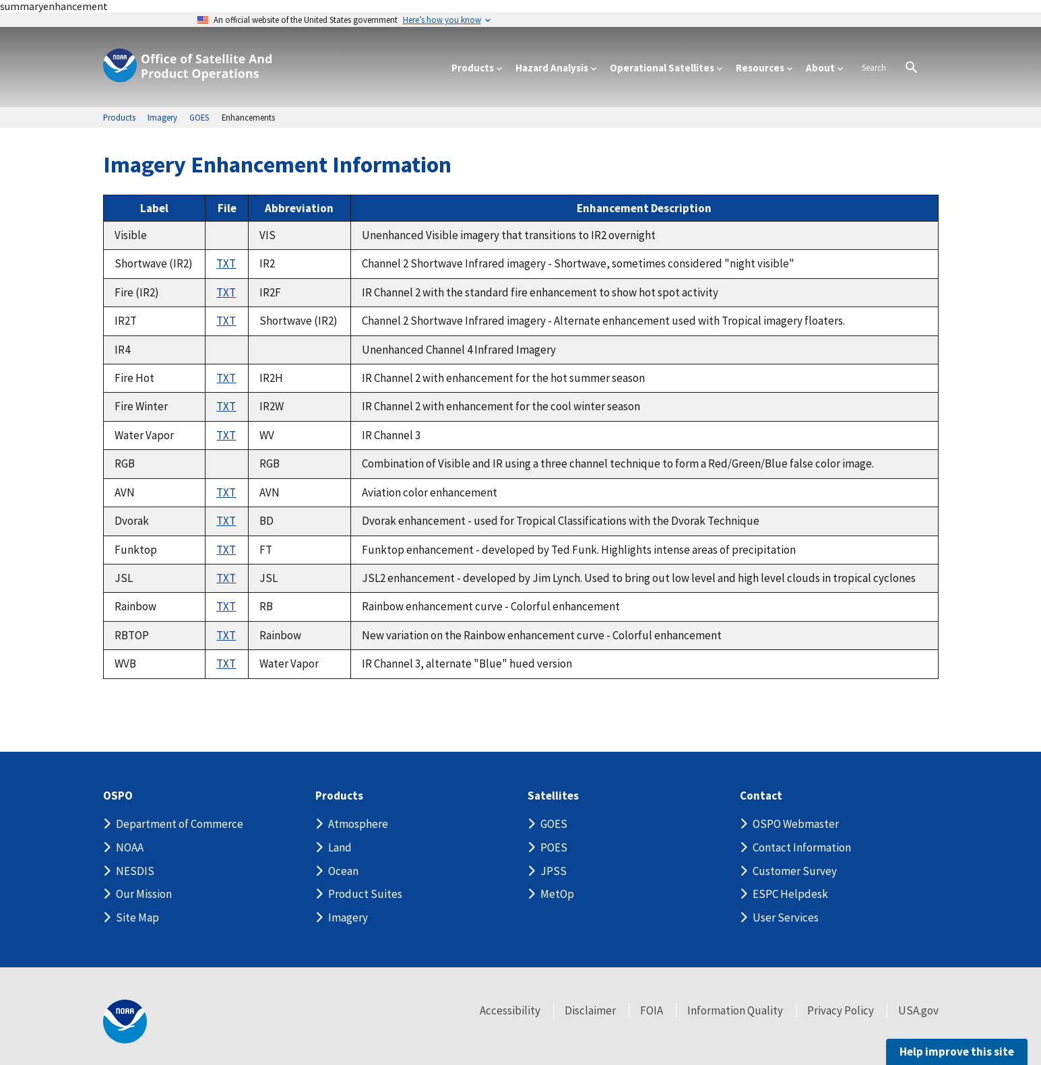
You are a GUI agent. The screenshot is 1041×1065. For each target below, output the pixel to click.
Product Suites (365, 893)
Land (340, 847)
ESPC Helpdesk (790, 893)
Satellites (553, 795)
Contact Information (802, 847)
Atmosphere (358, 823)
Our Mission (144, 893)
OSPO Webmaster (796, 823)
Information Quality (735, 1010)
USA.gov (918, 1010)
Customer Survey (795, 871)
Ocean (343, 871)
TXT (226, 263)
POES (553, 847)
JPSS (553, 871)
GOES (553, 823)
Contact (761, 795)
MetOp (557, 893)
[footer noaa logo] (125, 1021)
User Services (786, 917)
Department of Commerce (179, 823)
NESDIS (135, 871)
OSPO (118, 795)
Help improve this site (957, 1051)
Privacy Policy (840, 1010)
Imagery (348, 917)
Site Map (137, 917)
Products (339, 795)
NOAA (130, 847)
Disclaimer (590, 1010)
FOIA (651, 1010)
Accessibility (510, 1010)
